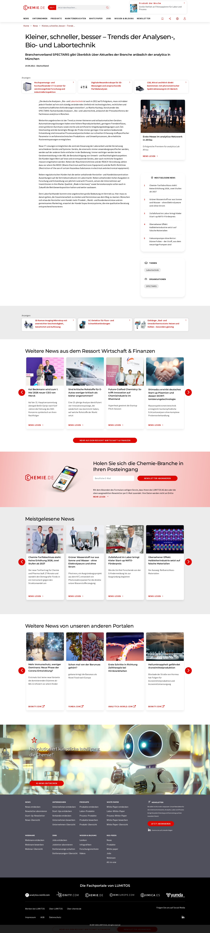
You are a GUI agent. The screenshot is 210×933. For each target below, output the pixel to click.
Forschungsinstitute (89, 849)
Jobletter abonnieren (62, 844)
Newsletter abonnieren (157, 478)
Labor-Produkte (87, 811)
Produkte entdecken (89, 806)
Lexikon (83, 840)
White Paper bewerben (117, 820)
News (109, 840)
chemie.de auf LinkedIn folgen (159, 830)
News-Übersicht (32, 820)
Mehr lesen (101, 496)
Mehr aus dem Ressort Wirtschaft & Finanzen (105, 440)
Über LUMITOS (56, 908)
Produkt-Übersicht (88, 824)
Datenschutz (55, 917)
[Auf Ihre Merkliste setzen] (162, 18)
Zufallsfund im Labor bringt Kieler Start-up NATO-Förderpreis (165, 215)
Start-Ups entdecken (62, 811)
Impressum (30, 917)
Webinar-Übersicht (34, 849)
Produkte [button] (56, 18)
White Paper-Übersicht (117, 824)
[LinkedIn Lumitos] (183, 917)
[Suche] (107, 7)
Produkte (111, 844)
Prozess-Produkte (88, 815)
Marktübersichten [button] (75, 18)
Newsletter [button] (143, 18)
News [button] (26, 18)
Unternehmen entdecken (64, 806)
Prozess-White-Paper (117, 815)
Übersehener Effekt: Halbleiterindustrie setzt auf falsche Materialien (162, 227)
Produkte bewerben (89, 820)
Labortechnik (76, 101)
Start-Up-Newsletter (35, 815)
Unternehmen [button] (39, 18)
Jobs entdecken (59, 840)
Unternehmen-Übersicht (63, 824)
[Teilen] (170, 18)
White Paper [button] (95, 18)
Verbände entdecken (61, 815)
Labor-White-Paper (116, 811)
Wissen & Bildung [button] (124, 18)
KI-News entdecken (46, 783)
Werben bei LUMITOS (35, 908)
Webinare (111, 857)
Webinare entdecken (34, 840)
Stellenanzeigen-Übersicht (65, 853)
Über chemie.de (74, 908)
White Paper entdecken (117, 806)
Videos (82, 853)
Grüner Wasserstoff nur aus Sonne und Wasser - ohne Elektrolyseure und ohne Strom (165, 202)
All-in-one (111, 862)
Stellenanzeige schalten (63, 849)
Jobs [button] (108, 18)
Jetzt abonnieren (161, 823)
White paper (112, 849)
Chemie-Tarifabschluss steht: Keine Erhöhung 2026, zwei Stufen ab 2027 (165, 188)
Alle (51, 7)
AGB (42, 917)
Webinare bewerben (34, 844)
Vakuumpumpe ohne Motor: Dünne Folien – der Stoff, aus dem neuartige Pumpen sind (165, 241)
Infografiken (85, 844)
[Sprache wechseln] (177, 18)
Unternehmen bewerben (63, 820)
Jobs (109, 853)
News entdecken (32, 806)
